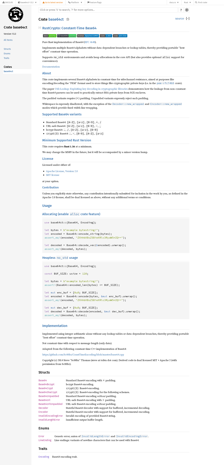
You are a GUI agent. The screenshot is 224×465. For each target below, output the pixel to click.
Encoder (43, 411)
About (46, 73)
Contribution (50, 187)
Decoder (43, 407)
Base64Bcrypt (46, 384)
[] (187, 18)
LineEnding (45, 440)
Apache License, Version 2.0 (62, 171)
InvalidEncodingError (51, 415)
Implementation (54, 326)
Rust (186, 2)
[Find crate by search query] (211, 2)
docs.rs (172, 2)
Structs (7, 49)
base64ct (8, 71)
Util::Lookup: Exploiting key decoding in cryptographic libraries (91, 89)
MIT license (52, 175)
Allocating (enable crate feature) (71, 214)
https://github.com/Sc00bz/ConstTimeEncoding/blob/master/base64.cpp (83, 354)
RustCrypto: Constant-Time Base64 (69, 28)
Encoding (44, 456)
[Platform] (75, 2)
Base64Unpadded (49, 396)
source (179, 18)
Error (41, 436)
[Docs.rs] (7, 2)
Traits (6, 58)
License (47, 159)
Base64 (43, 380)
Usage (47, 206)
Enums (7, 53)
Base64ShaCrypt (48, 392)
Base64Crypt (46, 388)
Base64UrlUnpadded (51, 404)
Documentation (51, 66)
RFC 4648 (90, 42)
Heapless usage (60, 258)
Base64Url (44, 400)
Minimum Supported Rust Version (66, 140)
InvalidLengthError (49, 419)
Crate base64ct (15, 27)
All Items (8, 40)
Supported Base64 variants (62, 114)
